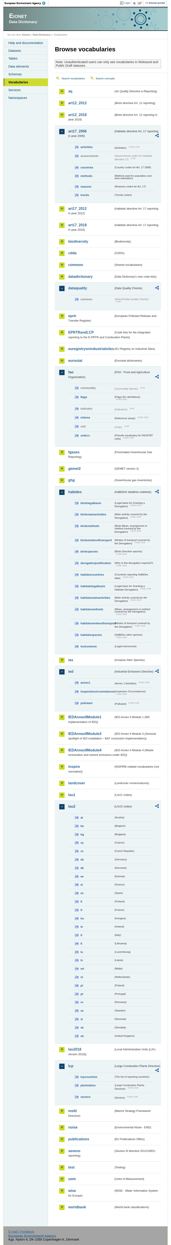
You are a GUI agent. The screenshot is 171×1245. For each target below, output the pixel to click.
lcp (70, 1066)
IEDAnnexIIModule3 (84, 734)
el (81, 884)
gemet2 (74, 468)
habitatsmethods (91, 609)
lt (81, 943)
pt (81, 994)
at (81, 817)
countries (86, 167)
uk (82, 1036)
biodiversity (78, 241)
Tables (13, 58)
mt (82, 968)
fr (81, 910)
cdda (72, 253)
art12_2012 (77, 103)
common (75, 265)
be (82, 826)
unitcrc (85, 435)
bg (82, 834)
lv (81, 960)
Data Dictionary (41, 34)
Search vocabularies (73, 78)
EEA (26, 3)
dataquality (77, 288)
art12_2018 (77, 115)
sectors (85, 1097)
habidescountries (92, 574)
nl (81, 977)
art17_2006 (77, 131)
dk (82, 868)
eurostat (75, 360)
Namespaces (17, 98)
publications (78, 1139)
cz (81, 851)
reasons (85, 186)
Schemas (15, 74)
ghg (71, 480)
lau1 (71, 795)
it (81, 935)
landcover (76, 783)
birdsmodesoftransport (96, 540)
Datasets (14, 50)
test (71, 1167)
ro (81, 1002)
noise (72, 1127)
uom (72, 1179)
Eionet (26, 34)
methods (86, 176)
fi (81, 901)
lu (81, 952)
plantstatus (88, 1085)
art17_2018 (77, 225)
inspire (74, 767)
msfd (72, 1111)
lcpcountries (88, 1077)
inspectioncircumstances (97, 691)
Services (14, 90)
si (81, 1019)
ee (81, 876)
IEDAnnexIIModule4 (84, 750)
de (82, 859)
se (81, 1010)
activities (86, 147)
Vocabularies (18, 82)
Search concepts (105, 78)
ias (70, 660)
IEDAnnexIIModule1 (84, 717)
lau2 (71, 806)
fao (70, 372)
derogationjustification (95, 563)
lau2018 (74, 1049)
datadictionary (80, 276)
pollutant (86, 703)
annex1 (85, 682)
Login (127, 3)
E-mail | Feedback (21, 1231)
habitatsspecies (91, 635)
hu (82, 918)
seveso (74, 1151)
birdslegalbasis (90, 503)
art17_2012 (77, 208)
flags (83, 397)
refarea (85, 417)
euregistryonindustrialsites (91, 349)
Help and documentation (25, 43)
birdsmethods (89, 526)
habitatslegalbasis (92, 586)
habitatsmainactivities (95, 597)
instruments (88, 646)
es (81, 893)
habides (74, 492)
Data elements (18, 66)
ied (70, 671)
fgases (73, 452)
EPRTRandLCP (81, 332)
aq (70, 91)
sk (81, 1027)
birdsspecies (89, 551)
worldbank (77, 1207)
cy (81, 842)
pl (81, 985)
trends (84, 195)
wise (72, 1191)
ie (81, 926)
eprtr (72, 316)
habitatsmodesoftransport (97, 623)
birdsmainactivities (93, 514)
